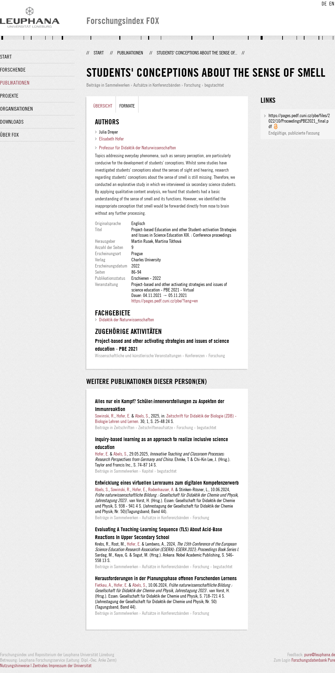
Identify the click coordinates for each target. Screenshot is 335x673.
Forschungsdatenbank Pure (313, 660)
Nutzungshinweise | (16, 665)
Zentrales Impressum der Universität (62, 665)
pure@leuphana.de (319, 654)
